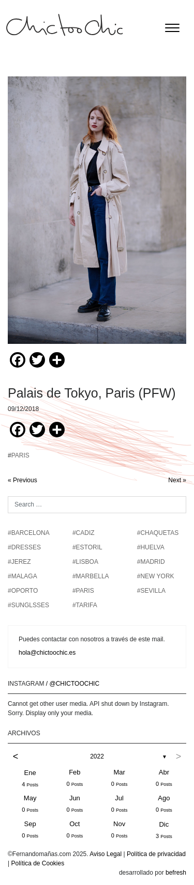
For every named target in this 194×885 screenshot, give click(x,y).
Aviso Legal (105, 854)
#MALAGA (22, 576)
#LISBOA (85, 561)
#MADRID (151, 561)
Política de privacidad (156, 854)
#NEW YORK (155, 576)
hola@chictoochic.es (47, 652)
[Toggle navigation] (172, 28)
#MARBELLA (90, 576)
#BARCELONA (29, 532)
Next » (177, 480)
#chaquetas (157, 532)
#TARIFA (84, 605)
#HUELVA (151, 547)
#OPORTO (23, 590)
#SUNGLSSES (28, 605)
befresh (176, 872)
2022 (97, 756)
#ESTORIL (87, 547)
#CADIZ (83, 532)
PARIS (20, 455)
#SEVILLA (151, 590)
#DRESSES (24, 547)
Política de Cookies (37, 863)
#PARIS (83, 590)
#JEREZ (19, 561)
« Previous (22, 480)
